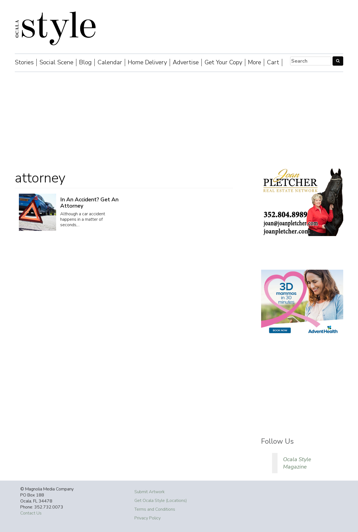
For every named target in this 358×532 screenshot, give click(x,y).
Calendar (109, 62)
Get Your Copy (223, 62)
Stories (24, 62)
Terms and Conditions (154, 509)
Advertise (186, 62)
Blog (85, 62)
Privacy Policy (147, 518)
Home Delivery (147, 62)
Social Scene (56, 62)
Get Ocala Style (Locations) (160, 501)
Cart (273, 62)
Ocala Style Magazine (297, 463)
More (254, 62)
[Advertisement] (179, 118)
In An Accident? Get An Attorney (89, 203)
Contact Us (31, 513)
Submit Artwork (149, 492)
